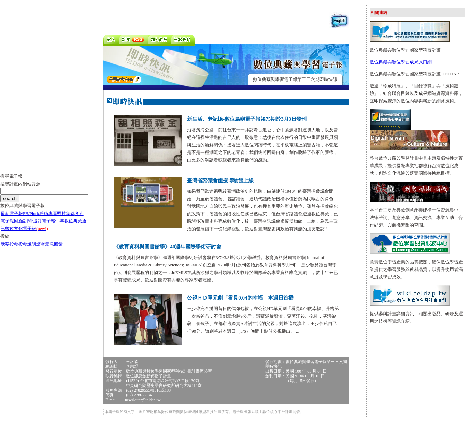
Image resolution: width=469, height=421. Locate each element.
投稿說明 (27, 244)
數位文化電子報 (26, 228)
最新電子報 (12, 213)
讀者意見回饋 (49, 244)
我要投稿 (9, 244)
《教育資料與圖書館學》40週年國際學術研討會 (167, 246)
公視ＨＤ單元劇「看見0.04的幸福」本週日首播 (240, 298)
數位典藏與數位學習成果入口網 (401, 61)
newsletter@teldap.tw (143, 399)
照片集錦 (66, 213)
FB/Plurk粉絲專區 (40, 213)
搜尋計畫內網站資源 (20, 183)
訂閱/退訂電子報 (39, 220)
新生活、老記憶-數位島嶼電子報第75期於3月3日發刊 (247, 119)
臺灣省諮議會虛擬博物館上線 (220, 180)
